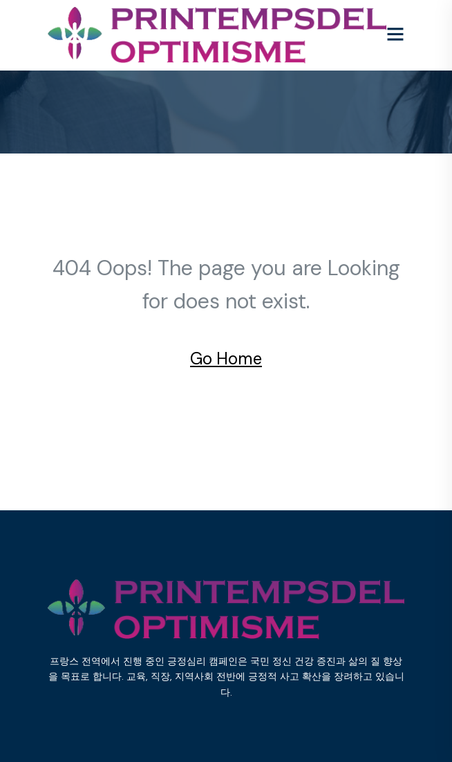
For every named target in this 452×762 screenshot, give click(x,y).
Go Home (226, 358)
